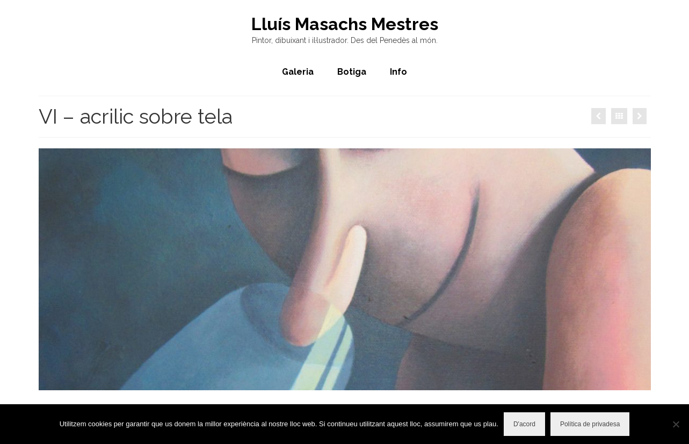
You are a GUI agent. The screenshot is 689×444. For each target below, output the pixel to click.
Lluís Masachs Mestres (344, 24)
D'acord (524, 424)
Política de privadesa (590, 424)
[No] (675, 424)
